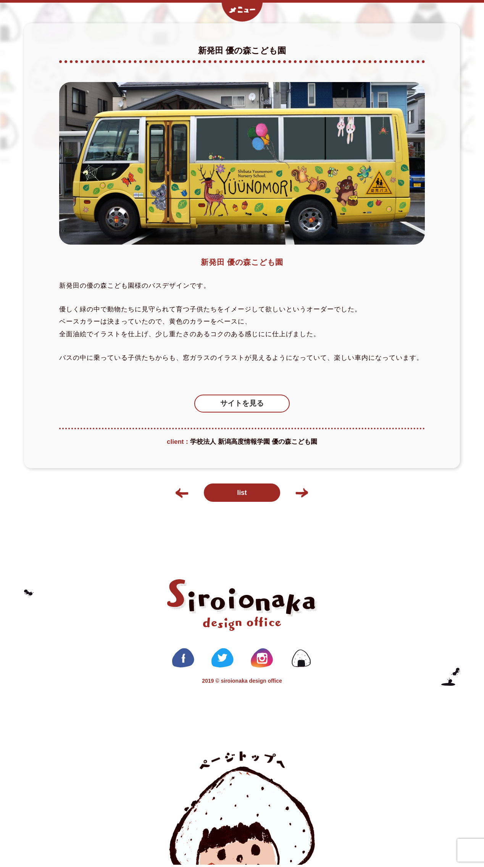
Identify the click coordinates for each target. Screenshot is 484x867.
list (242, 494)
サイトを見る (242, 404)
